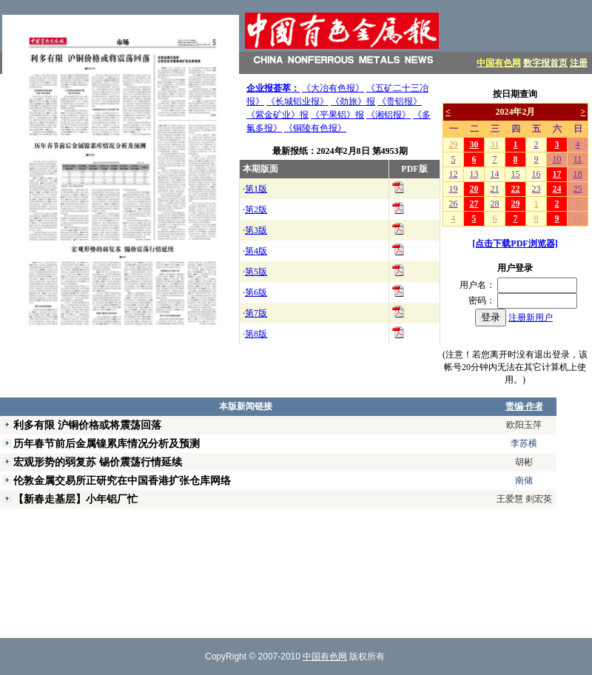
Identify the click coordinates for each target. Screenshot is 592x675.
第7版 (256, 313)
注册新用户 (530, 317)
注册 (579, 63)
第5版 (256, 271)
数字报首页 (545, 63)
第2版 (256, 209)
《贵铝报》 (399, 101)
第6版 (256, 292)
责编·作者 (524, 406)
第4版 (256, 251)
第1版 (256, 189)
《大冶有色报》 (333, 88)
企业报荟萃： (273, 88)
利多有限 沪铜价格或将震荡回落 (87, 425)
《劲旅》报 (353, 101)
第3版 (256, 230)
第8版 (256, 334)
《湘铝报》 (388, 115)
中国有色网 (499, 63)
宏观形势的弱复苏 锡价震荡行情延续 (97, 462)
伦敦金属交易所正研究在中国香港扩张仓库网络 (122, 480)
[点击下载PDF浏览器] (514, 243)
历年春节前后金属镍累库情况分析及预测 (106, 443)
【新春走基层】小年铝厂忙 (75, 499)
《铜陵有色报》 (315, 128)
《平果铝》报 (337, 115)
